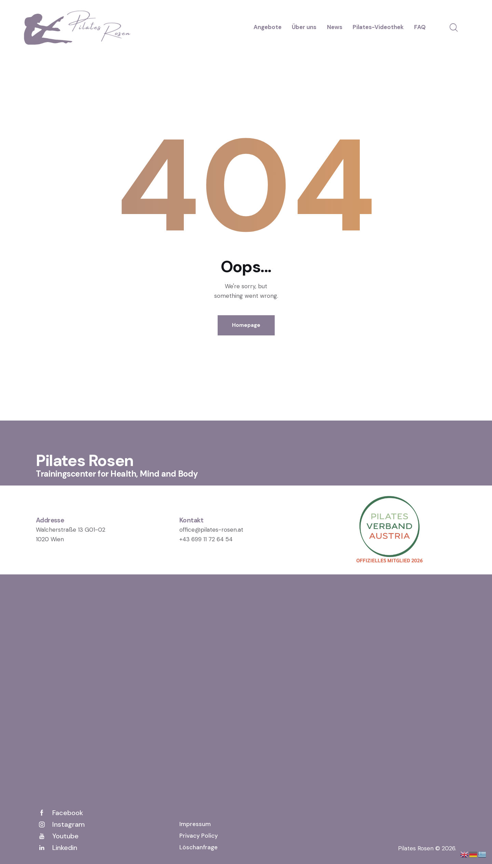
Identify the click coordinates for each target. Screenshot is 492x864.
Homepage (246, 325)
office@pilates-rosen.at (211, 529)
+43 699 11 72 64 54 (206, 539)
